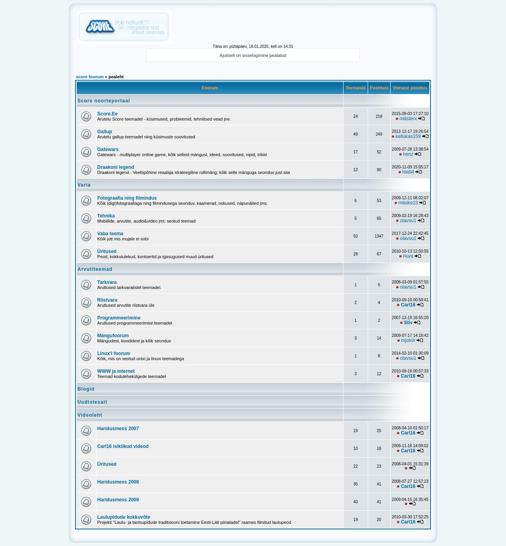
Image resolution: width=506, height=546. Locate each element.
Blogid (85, 389)
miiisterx (408, 118)
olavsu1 (408, 220)
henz (408, 154)
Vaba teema (110, 233)
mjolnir (408, 340)
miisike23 (408, 203)
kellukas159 (408, 136)
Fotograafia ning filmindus (127, 198)
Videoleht (89, 415)
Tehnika (106, 216)
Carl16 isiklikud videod (123, 446)
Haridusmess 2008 (118, 482)
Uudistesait (92, 402)
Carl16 (408, 305)
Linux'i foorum (113, 353)
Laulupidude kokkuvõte (123, 517)
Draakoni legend (115, 167)
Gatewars (108, 149)
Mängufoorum (113, 335)
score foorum (90, 76)
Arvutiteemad (95, 269)
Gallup (104, 131)
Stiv (408, 322)
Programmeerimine (118, 318)
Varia (84, 185)
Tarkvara (107, 282)
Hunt (408, 256)
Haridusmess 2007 (118, 428)
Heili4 (408, 172)
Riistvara (107, 300)
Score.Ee (107, 114)
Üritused (107, 251)
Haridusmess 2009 (118, 500)
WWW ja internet (116, 371)
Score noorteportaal (103, 101)
